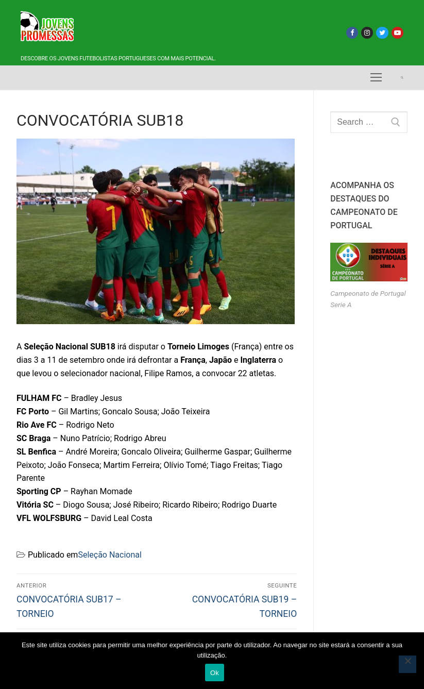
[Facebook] (352, 33)
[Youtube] (397, 33)
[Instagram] (367, 33)
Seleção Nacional (109, 555)
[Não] (407, 664)
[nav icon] (376, 78)
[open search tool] (402, 77)
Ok (214, 673)
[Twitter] (382, 33)
